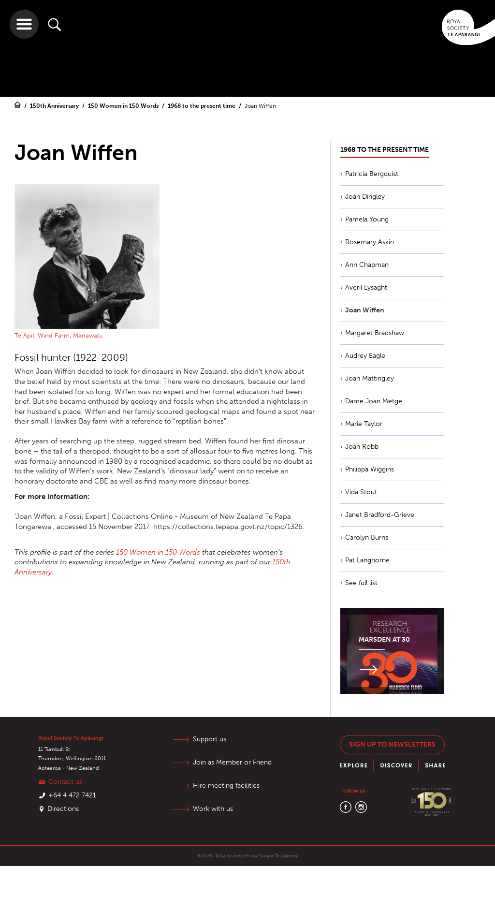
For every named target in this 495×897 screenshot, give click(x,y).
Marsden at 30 (384, 639)
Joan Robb (362, 446)
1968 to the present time (202, 106)
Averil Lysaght (366, 287)
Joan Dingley (365, 196)
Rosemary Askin (369, 242)
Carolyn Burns (366, 537)
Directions (63, 809)
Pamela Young (367, 219)
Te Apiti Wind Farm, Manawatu (59, 335)
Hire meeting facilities (226, 785)
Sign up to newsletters (392, 744)
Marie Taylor (363, 424)
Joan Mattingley (369, 378)
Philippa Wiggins (369, 469)
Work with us (213, 809)
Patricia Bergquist (371, 174)
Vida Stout (361, 492)
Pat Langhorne (367, 560)
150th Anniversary (55, 106)
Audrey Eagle (365, 356)
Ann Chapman (367, 265)
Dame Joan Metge (373, 401)
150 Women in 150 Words (124, 106)
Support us (209, 739)
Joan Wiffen (260, 106)
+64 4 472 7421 (72, 795)
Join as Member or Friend (232, 762)
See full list (361, 583)
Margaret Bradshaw (374, 333)
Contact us (65, 782)
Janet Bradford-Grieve (379, 515)
